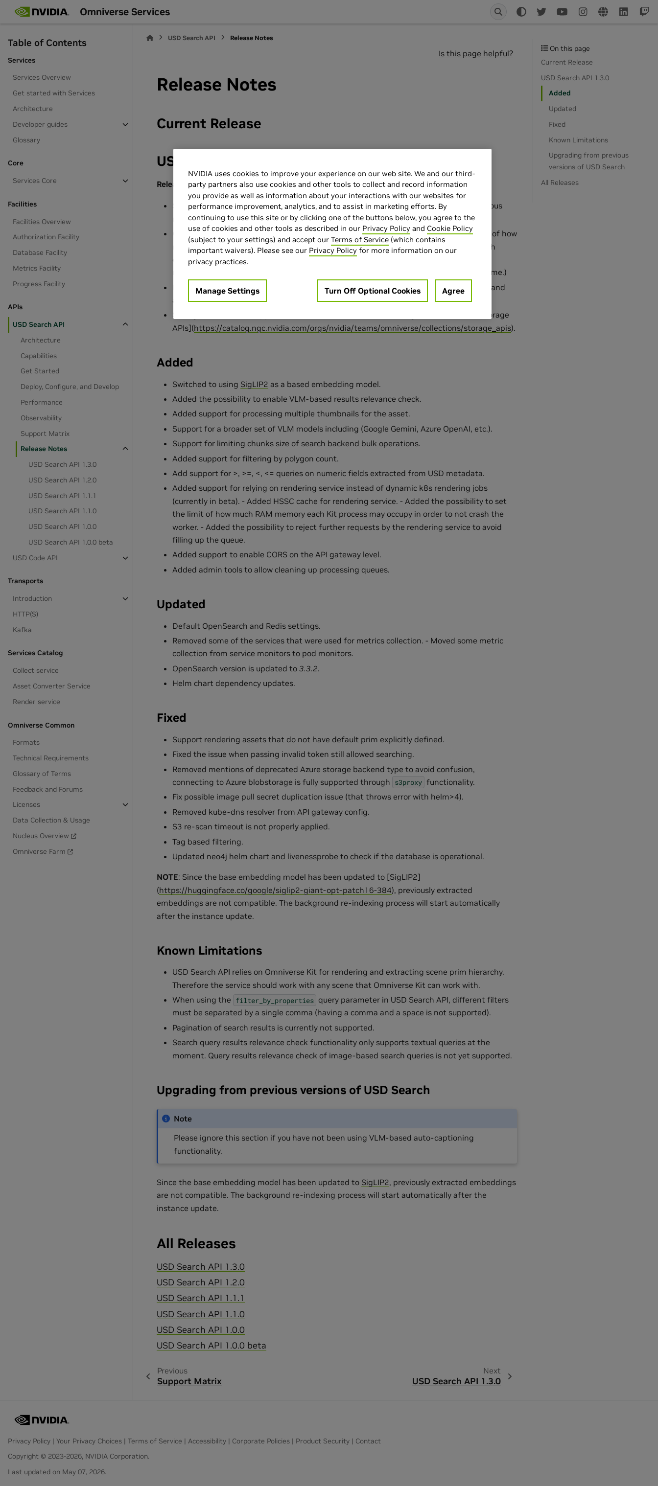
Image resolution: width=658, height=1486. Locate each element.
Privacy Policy (386, 228)
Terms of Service (360, 239)
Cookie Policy (450, 228)
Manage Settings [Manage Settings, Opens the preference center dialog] (227, 291)
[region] (332, 234)
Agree (453, 291)
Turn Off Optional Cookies (373, 291)
